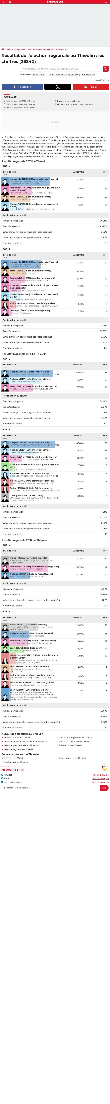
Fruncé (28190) (88, 74)
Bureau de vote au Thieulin (17, 737)
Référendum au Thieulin (71, 745)
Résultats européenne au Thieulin (75, 737)
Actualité (6, 775)
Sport (5, 778)
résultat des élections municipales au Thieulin (34, 140)
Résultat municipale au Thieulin (74, 741)
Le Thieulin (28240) (13, 758)
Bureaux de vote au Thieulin (68, 101)
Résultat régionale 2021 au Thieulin (20, 101)
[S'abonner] (55, 788)
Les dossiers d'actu (11, 782)
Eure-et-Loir (62, 49)
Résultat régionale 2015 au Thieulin (20, 104)
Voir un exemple (101, 775)
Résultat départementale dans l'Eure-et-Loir (26, 741)
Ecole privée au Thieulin (16, 762)
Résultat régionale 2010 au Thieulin (20, 108)
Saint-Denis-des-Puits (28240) (63, 74)
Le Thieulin (61, 104)
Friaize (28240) (39, 74)
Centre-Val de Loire (43, 49)
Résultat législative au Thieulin (19, 749)
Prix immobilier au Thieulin (72, 758)
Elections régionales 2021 (19, 49)
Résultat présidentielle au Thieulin (21, 745)
